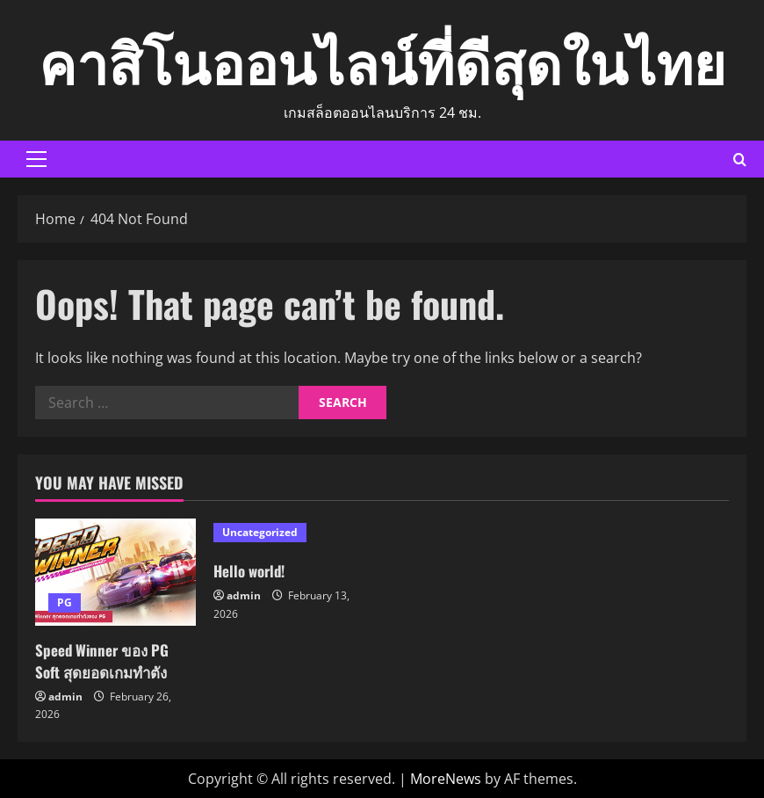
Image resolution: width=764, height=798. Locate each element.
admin (65, 696)
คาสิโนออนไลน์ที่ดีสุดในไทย (382, 59)
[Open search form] (739, 159)
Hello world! (252, 570)
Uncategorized (260, 532)
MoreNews (445, 778)
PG (64, 602)
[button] (36, 159)
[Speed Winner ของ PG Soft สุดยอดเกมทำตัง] (115, 572)
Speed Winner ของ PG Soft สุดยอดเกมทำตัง (107, 660)
